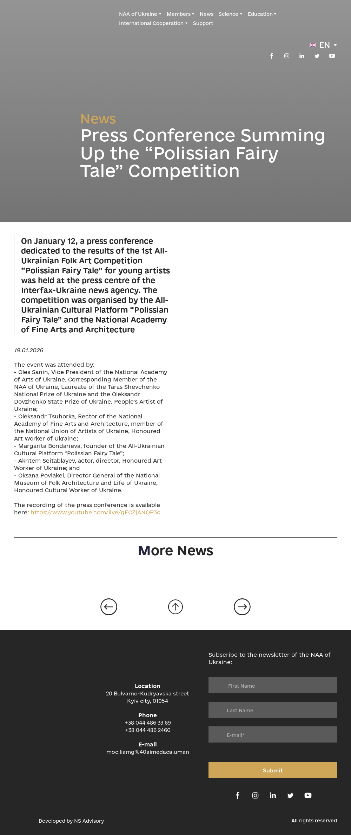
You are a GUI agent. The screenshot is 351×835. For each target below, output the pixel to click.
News (206, 14)
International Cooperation (151, 23)
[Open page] (109, 607)
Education (260, 14)
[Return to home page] (43, 18)
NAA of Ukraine (138, 14)
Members (179, 14)
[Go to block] (175, 607)
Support (203, 23)
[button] (272, 56)
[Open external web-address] (23, 821)
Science (228, 14)
